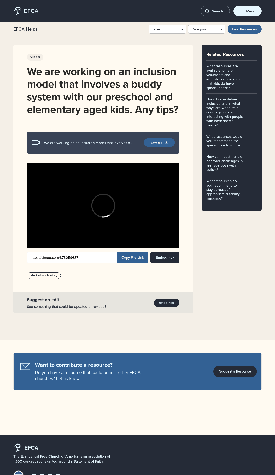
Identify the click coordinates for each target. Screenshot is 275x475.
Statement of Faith (88, 461)
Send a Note (167, 303)
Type (156, 29)
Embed (165, 257)
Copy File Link (132, 257)
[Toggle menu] (247, 11)
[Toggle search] (215, 11)
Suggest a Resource (235, 371)
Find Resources (244, 29)
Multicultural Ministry (43, 275)
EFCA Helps (25, 29)
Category (198, 29)
